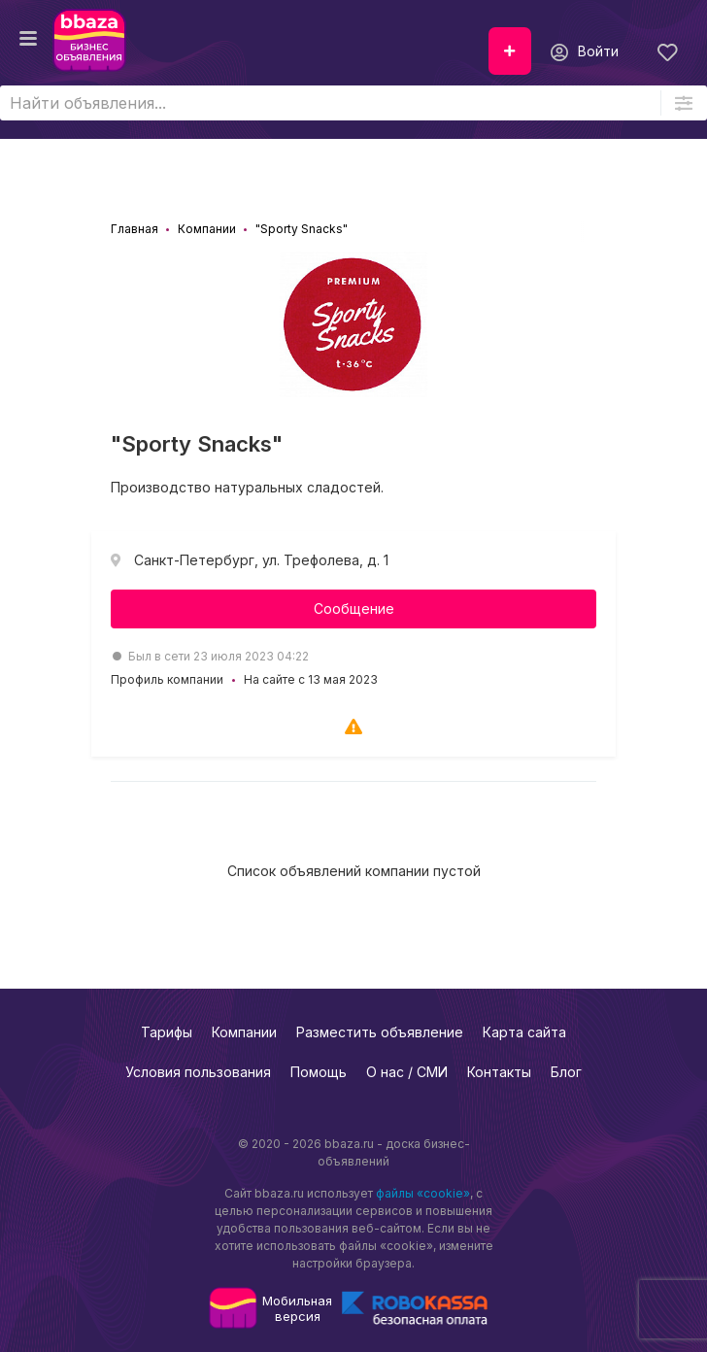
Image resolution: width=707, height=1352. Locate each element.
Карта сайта (524, 1032)
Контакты (499, 1072)
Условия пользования (198, 1072)
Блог (566, 1072)
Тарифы (166, 1032)
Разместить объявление (379, 1032)
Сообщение (354, 608)
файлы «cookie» (423, 1193)
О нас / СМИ (407, 1072)
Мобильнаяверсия (297, 1308)
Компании (244, 1032)
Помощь (318, 1072)
